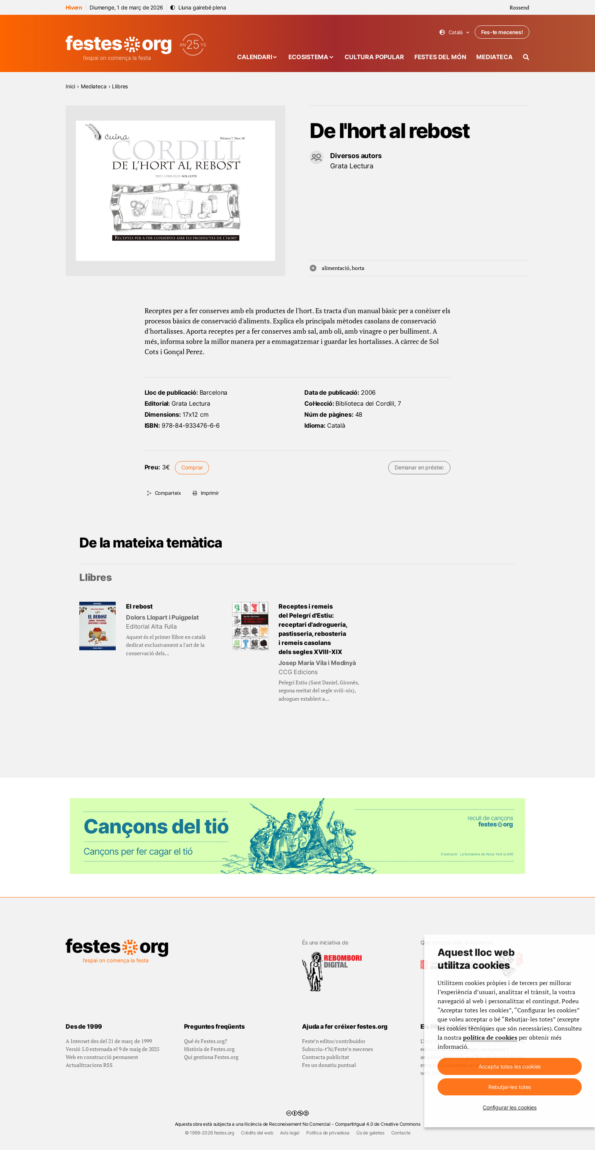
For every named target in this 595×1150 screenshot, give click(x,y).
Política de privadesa (327, 1133)
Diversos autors (356, 156)
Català (454, 32)
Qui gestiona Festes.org (211, 1057)
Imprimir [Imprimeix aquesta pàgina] (210, 493)
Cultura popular (374, 57)
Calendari (254, 57)
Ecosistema (308, 57)
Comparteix (168, 493)
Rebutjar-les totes (509, 1087)
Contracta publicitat (325, 1057)
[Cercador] (526, 57)
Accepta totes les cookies (510, 1066)
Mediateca (494, 57)
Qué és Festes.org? (205, 1041)
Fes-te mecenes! (502, 32)
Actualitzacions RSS (89, 1064)
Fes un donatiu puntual (329, 1064)
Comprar (192, 467)
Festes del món (440, 57)
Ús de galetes (370, 1133)
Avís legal (289, 1133)
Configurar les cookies (510, 1107)
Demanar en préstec (419, 467)
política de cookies (490, 1037)
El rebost (139, 606)
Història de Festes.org (209, 1049)
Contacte (401, 1133)
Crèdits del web (257, 1133)
